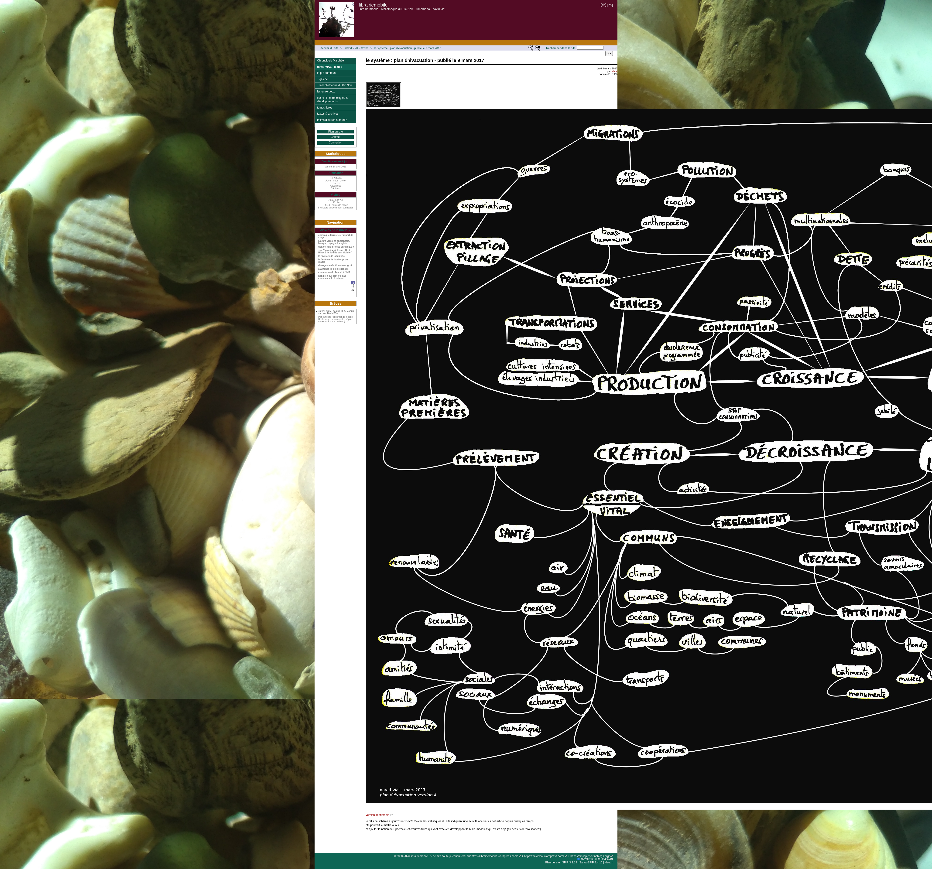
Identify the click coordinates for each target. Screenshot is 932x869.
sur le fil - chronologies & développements (332, 99)
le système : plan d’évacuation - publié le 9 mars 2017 (407, 48)
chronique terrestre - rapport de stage (335, 236)
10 (352, 285)
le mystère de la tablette (331, 256)
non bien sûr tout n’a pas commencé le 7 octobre (332, 277)
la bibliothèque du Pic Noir (335, 85)
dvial (614, 71)
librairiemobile (373, 4)
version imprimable (377, 815)
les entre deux (326, 91)
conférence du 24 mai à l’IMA (334, 272)
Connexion (335, 142)
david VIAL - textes (356, 48)
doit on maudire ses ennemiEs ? (336, 247)
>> (609, 53)
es (610, 5)
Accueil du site (329, 48)
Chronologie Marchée (330, 60)
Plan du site (335, 131)
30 (352, 290)
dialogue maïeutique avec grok (335, 265)
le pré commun (326, 73)
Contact (335, 137)
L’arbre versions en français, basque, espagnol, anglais (334, 242)
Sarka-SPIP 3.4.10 (590, 862)
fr (603, 5)
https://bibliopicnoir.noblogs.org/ (590, 856)
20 (352, 287)
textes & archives (327, 113)
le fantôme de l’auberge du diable (333, 261)
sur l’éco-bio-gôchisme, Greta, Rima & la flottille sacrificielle (335, 251)
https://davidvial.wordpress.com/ (544, 856)
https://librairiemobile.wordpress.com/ (495, 856)
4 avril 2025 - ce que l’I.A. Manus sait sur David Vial (336, 312)
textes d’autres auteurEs (332, 120)
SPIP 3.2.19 (569, 862)
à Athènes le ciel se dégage (333, 269)
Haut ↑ (609, 862)
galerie (323, 79)
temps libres (324, 107)
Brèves (335, 303)
